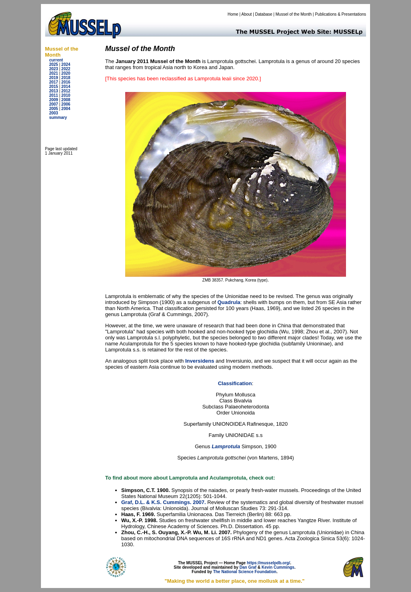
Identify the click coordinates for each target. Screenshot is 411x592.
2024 (65, 64)
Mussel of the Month (294, 14)
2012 (65, 91)
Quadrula (229, 302)
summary (58, 117)
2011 (53, 95)
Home (233, 14)
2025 (53, 64)
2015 (53, 86)
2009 (53, 100)
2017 (53, 82)
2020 (65, 73)
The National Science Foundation (245, 572)
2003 (53, 113)
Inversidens (199, 361)
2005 (53, 108)
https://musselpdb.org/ (268, 563)
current (56, 60)
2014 (65, 86)
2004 (65, 108)
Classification (235, 383)
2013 (53, 91)
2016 (65, 82)
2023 (53, 69)
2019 (53, 78)
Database (264, 14)
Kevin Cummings (278, 567)
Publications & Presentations (340, 14)
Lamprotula (226, 446)
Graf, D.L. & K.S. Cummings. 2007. (163, 502)
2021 (53, 73)
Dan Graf (248, 567)
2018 (65, 78)
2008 (65, 100)
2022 (65, 69)
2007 (53, 104)
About (246, 14)
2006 (65, 104)
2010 (65, 95)
